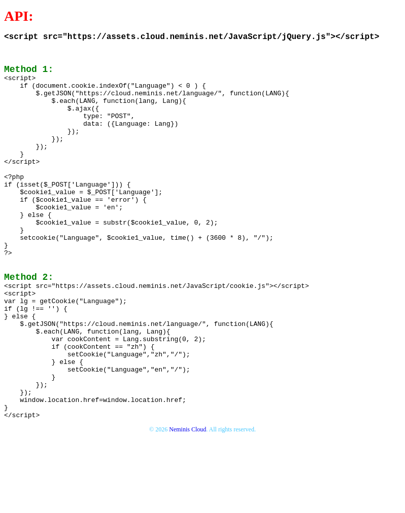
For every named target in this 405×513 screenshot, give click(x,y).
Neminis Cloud (187, 502)
